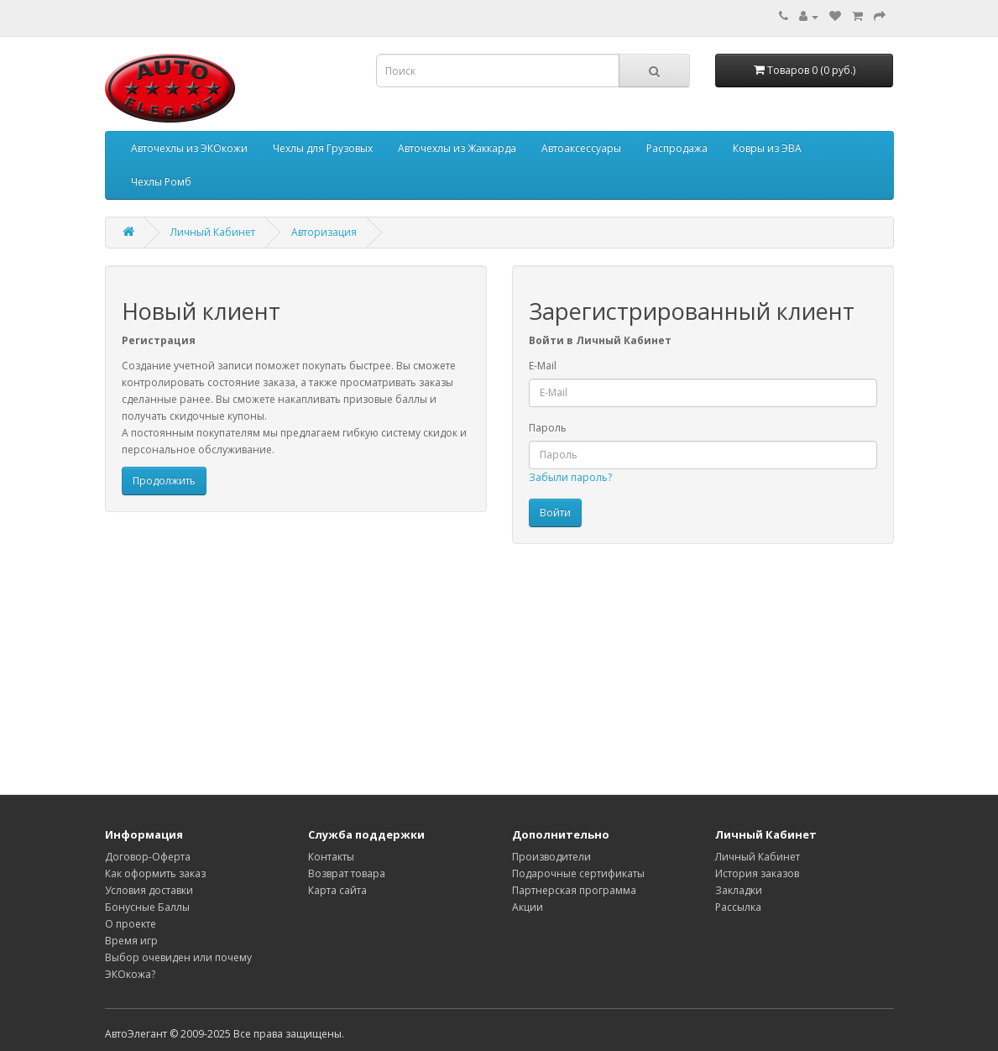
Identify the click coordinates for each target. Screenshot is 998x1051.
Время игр (131, 940)
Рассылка (738, 907)
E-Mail (542, 365)
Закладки (738, 890)
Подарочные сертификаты (578, 873)
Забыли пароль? (570, 477)
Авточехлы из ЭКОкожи (189, 148)
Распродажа (677, 148)
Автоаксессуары (581, 148)
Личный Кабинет (212, 232)
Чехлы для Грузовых (323, 148)
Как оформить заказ (155, 873)
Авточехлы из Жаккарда (457, 148)
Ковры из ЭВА (767, 148)
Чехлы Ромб (161, 182)
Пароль (548, 428)
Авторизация (324, 232)
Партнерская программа (574, 890)
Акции (527, 907)
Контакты (331, 857)
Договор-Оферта (148, 857)
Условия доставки (149, 890)
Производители (551, 857)
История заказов (757, 873)
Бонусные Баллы (147, 907)
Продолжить (164, 480)
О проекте (130, 924)
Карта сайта (337, 890)
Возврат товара (346, 873)
